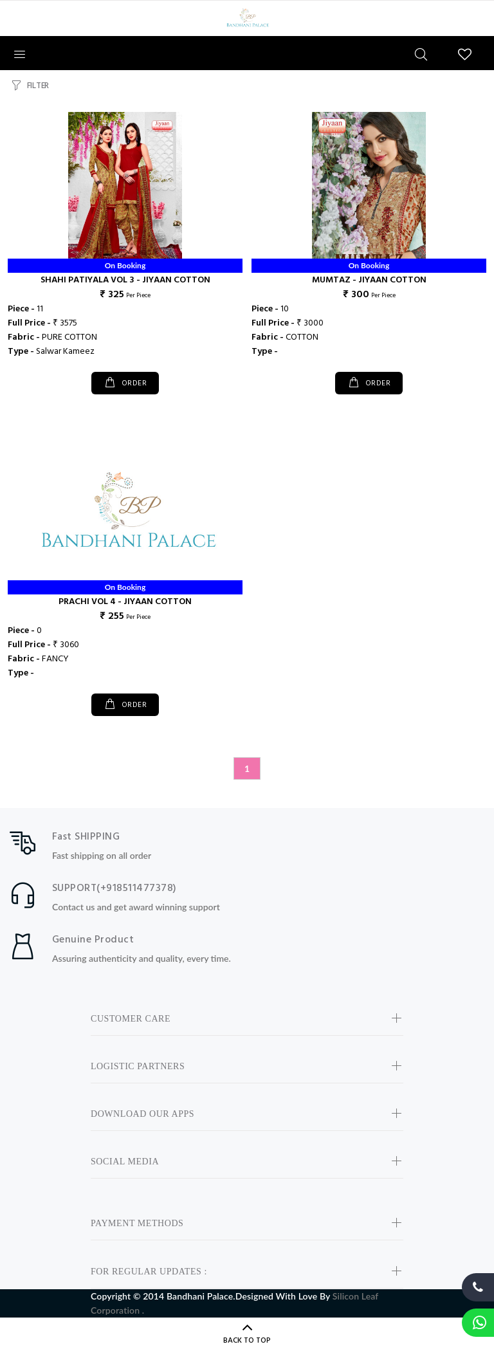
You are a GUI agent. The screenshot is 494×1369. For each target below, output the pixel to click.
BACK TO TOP (247, 1340)
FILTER (38, 86)
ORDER (133, 383)
